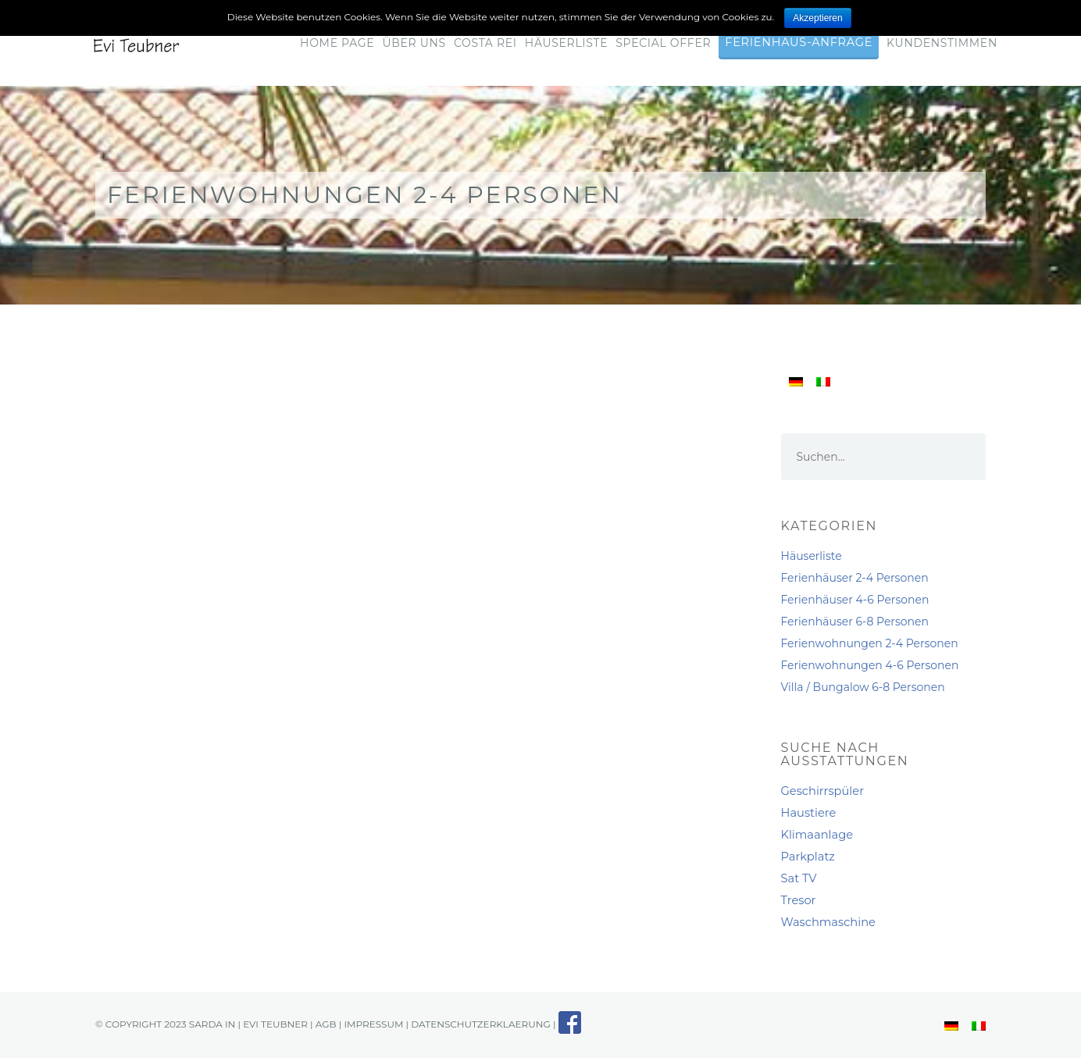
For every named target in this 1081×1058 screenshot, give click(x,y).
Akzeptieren (817, 17)
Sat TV (799, 878)
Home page (337, 43)
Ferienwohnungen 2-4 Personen (869, 643)
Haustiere (809, 813)
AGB (326, 1024)
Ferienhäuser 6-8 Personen (855, 621)
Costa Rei (485, 43)
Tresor (798, 900)
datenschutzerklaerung (480, 1024)
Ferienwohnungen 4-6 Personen (870, 665)
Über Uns (413, 43)
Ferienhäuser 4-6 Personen (855, 600)
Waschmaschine (828, 922)
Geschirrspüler (823, 791)
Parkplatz (808, 857)
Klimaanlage (817, 835)
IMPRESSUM (373, 1024)
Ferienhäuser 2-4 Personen (855, 578)
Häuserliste (566, 43)
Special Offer (663, 43)
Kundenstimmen (942, 43)
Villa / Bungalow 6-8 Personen (863, 687)
